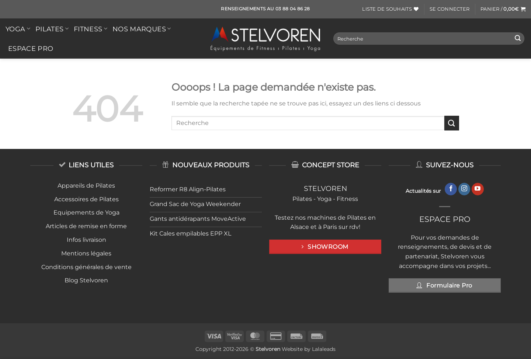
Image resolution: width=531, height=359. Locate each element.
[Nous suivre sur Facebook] (451, 189)
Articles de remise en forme (86, 226)
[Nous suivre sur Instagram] (464, 189)
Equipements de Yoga (86, 212)
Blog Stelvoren (86, 280)
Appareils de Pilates (86, 185)
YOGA (18, 29)
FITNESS (90, 29)
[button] (449, 9)
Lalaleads (324, 349)
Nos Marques (141, 29)
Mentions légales (86, 253)
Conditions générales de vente (86, 267)
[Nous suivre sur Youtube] (478, 189)
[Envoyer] (517, 38)
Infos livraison (86, 239)
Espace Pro (30, 48)
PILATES (52, 29)
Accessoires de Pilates (86, 199)
